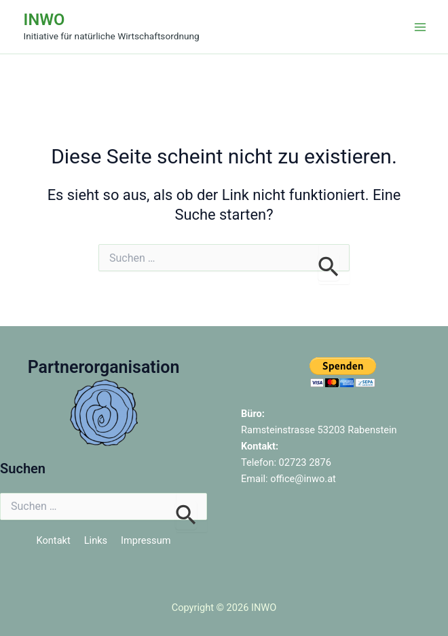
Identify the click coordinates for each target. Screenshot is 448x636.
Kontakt (54, 540)
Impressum (145, 540)
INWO (44, 19)
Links (95, 540)
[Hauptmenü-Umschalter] (420, 27)
